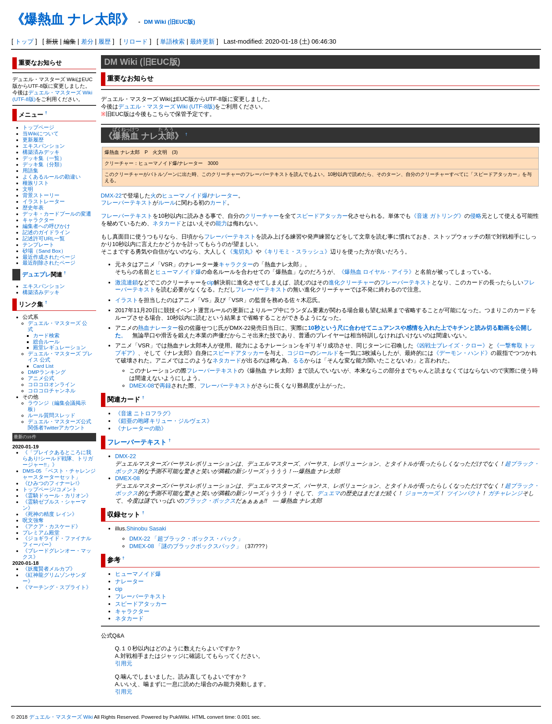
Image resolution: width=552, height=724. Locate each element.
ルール (166, 202)
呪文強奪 (33, 520)
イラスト (126, 300)
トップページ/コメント (49, 489)
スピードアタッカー (322, 216)
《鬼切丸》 (241, 251)
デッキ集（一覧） (43, 158)
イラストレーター (43, 201)
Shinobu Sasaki (146, 528)
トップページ (38, 127)
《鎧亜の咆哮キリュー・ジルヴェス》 (164, 421)
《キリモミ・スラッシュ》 (295, 251)
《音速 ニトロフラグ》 (144, 413)
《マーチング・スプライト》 (56, 587)
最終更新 (202, 41)
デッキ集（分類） (43, 164)
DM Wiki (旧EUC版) (169, 22)
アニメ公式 (41, 378)
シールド (327, 353)
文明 (27, 189)
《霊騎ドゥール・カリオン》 (56, 495)
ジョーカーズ (422, 493)
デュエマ (328, 493)
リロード (135, 41)
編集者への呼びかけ (46, 226)
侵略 (475, 216)
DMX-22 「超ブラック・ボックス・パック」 (186, 538)
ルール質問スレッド (51, 415)
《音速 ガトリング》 (437, 216)
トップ (24, 41)
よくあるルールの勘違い (51, 176)
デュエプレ (36, 274)
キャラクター (38, 220)
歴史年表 (33, 207)
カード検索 (46, 335)
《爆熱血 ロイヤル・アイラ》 (377, 272)
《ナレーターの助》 (141, 428)
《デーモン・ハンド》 (462, 353)
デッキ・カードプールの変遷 (56, 213)
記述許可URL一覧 (43, 238)
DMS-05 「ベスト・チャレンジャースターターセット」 (59, 474)
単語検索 (172, 41)
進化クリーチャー (351, 282)
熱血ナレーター (158, 328)
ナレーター (223, 195)
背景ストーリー (41, 195)
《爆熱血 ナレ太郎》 (72, 19)
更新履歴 (33, 139)
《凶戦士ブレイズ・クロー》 (451, 345)
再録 (165, 385)
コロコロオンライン (51, 384)
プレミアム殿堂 (41, 532)
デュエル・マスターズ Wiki (61, 717)
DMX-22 (111, 195)
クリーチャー (262, 216)
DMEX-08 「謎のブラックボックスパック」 (185, 546)
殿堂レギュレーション (59, 347)
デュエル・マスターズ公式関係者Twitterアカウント (59, 424)
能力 (221, 223)
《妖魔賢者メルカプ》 (48, 568)
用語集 (30, 170)
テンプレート (38, 244)
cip (210, 282)
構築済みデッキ (41, 152)
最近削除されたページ (48, 262)
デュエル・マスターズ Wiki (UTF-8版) (166, 106)
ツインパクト (464, 493)
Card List (43, 366)
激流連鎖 (126, 282)
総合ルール (46, 341)
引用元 (123, 663)
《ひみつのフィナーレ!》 (52, 483)
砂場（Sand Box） (44, 251)
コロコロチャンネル (51, 390)
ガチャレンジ (505, 493)
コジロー (298, 353)
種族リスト (35, 183)
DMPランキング (47, 372)
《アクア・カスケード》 (51, 526)
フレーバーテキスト (127, 202)
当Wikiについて (40, 133)
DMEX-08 (141, 385)
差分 (87, 41)
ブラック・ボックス (209, 500)
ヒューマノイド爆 (185, 195)
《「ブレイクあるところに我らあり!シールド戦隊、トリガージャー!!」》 (57, 458)
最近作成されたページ (48, 257)
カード (218, 202)
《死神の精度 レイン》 (49, 514)
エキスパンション (43, 146)
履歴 (104, 41)
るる (298, 360)
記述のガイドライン (46, 232)
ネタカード (167, 223)
